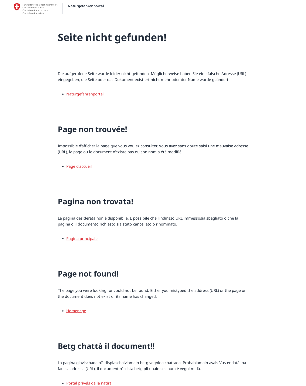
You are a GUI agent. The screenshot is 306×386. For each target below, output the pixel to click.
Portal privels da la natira (89, 383)
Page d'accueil (79, 166)
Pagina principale (82, 238)
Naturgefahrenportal (85, 93)
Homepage (76, 310)
